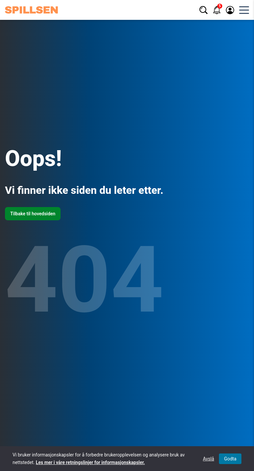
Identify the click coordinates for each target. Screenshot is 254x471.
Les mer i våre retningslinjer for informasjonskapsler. (90, 462)
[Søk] (203, 10)
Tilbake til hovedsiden (32, 213)
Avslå (208, 458)
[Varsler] (217, 10)
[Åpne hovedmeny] (244, 10)
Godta (230, 458)
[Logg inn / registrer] (230, 10)
